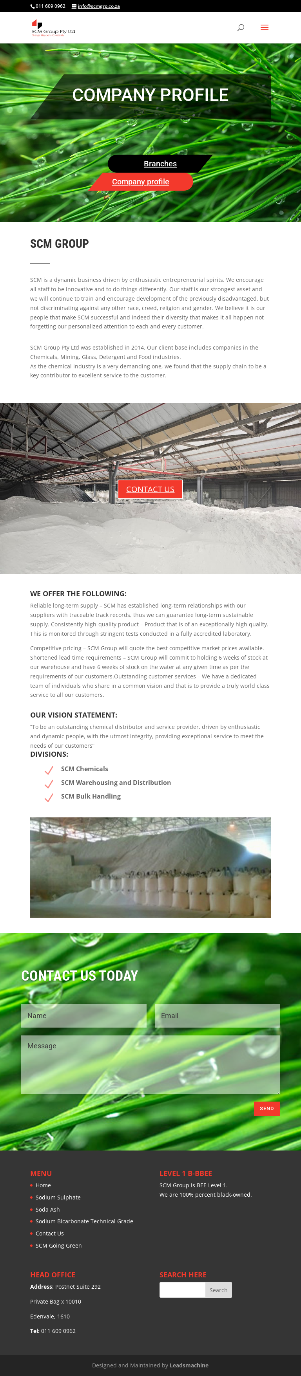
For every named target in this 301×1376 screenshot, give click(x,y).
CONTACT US (150, 489)
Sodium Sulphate (58, 1197)
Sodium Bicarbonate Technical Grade (84, 1221)
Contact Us (50, 1233)
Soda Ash (48, 1209)
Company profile (140, 181)
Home (43, 1185)
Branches (160, 163)
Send (267, 1108)
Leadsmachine (189, 1365)
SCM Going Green (59, 1245)
